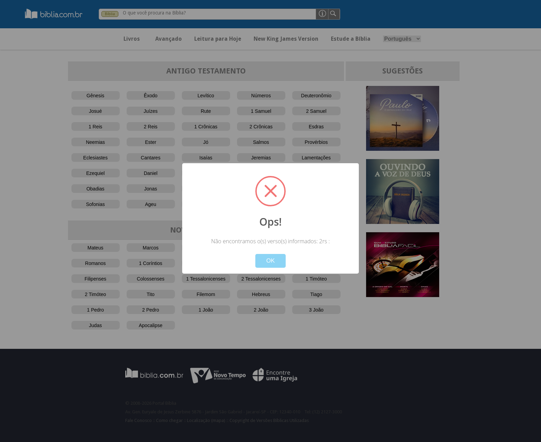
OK (270, 260)
